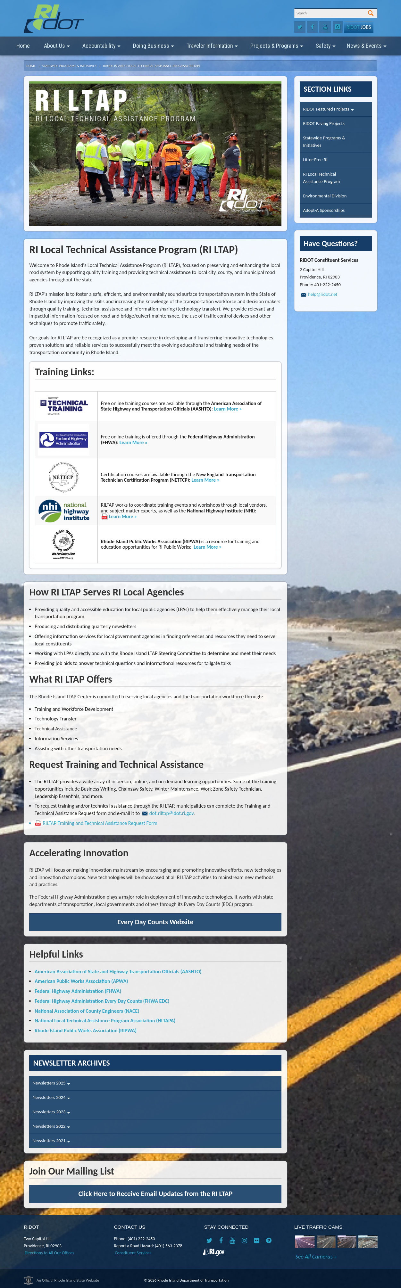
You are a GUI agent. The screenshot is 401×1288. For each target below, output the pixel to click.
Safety (326, 48)
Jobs (358, 27)
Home (23, 45)
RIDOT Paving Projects (323, 123)
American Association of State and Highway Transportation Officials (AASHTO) (118, 971)
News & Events (367, 48)
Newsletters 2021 (52, 1143)
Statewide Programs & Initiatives (69, 66)
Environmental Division (325, 196)
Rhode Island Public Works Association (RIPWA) (86, 1030)
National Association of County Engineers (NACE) (87, 1011)
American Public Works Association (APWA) (81, 981)
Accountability (101, 48)
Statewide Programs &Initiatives (324, 141)
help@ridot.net (322, 294)
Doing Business (153, 48)
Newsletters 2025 (52, 1085)
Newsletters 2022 (52, 1128)
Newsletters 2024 (52, 1099)
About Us (57, 48)
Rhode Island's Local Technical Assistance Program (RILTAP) (151, 66)
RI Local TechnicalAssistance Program (321, 177)
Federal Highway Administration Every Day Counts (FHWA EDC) (102, 1001)
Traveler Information (212, 48)
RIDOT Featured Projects (328, 111)
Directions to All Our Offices (49, 1253)
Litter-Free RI (315, 159)
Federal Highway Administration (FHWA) (78, 991)
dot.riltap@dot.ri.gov (171, 813)
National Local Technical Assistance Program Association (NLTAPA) (105, 1021)
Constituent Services (133, 1253)
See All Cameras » (316, 1256)
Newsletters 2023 (52, 1114)
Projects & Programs (276, 48)
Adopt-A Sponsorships (324, 210)
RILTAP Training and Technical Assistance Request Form (100, 823)
